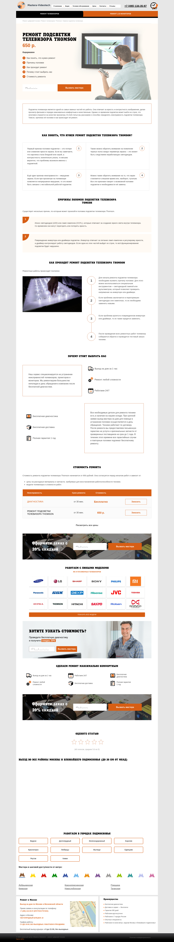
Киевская (23, 888)
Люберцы (65, 850)
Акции (67, 6)
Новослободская (73, 888)
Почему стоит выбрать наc (39, 72)
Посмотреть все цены (87, 525)
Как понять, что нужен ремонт (41, 58)
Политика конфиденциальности (140, 937)
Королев (128, 841)
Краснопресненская (74, 885)
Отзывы (112, 6)
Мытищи (96, 850)
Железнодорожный (97, 841)
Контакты (103, 6)
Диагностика (35, 501)
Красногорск (33, 850)
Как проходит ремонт (37, 67)
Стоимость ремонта (36, 77)
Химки (65, 858)
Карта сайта (20, 939)
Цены (94, 6)
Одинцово (129, 850)
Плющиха (115, 885)
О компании (57, 6)
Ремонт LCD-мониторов (120, 14)
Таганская (115, 888)
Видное (33, 841)
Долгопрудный (65, 841)
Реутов (33, 858)
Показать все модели (87, 615)
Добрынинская (26, 885)
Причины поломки (35, 63)
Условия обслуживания (81, 6)
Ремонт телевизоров (49, 14)
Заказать (135, 502)
